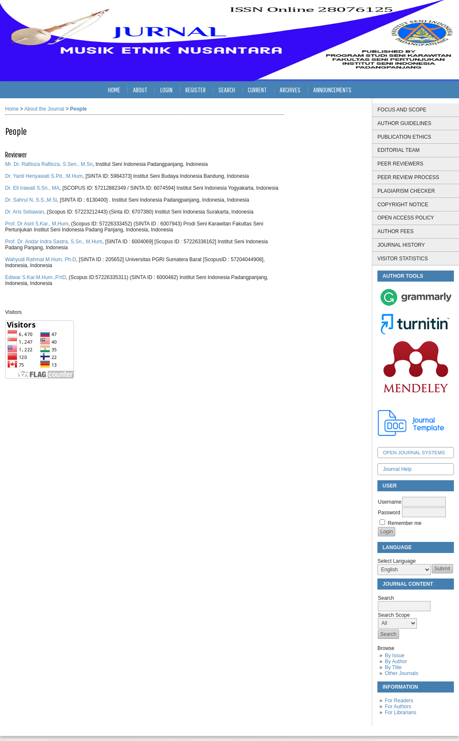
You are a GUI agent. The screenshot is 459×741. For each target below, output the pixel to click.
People (78, 109)
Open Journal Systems (414, 452)
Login (166, 90)
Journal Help (397, 469)
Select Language (396, 561)
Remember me (404, 523)
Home (114, 90)
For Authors (398, 707)
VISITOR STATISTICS (402, 259)
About (140, 90)
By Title (393, 667)
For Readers (399, 701)
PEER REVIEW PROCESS (408, 177)
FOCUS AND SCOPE (401, 110)
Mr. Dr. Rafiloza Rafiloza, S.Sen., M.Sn (49, 164)
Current (257, 90)
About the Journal (44, 109)
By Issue (394, 655)
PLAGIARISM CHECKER (406, 191)
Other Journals (401, 673)
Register (195, 90)
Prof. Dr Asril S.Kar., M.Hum (36, 224)
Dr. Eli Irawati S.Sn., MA (32, 188)
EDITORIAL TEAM (398, 150)
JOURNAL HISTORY (401, 245)
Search (226, 90)
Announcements (332, 90)
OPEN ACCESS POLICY (405, 218)
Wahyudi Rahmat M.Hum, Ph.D (40, 259)
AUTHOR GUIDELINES (404, 123)
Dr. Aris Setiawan (24, 212)
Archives (290, 90)
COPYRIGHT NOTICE (402, 205)
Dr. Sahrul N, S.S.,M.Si (31, 200)
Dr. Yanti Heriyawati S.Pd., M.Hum (43, 176)
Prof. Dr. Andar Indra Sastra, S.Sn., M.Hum (53, 242)
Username (389, 502)
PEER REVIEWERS (400, 164)
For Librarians (400, 712)
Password (389, 513)
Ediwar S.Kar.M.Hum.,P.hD (35, 277)
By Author (396, 661)
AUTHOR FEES (395, 231)
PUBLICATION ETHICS (404, 137)
